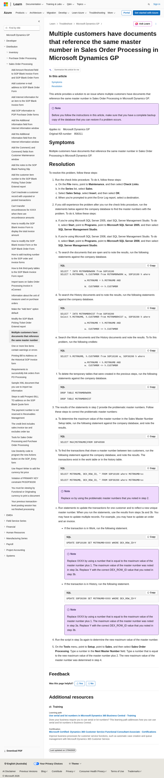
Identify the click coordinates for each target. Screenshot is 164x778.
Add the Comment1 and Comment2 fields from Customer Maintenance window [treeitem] (23, 153)
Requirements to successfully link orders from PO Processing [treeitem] (25, 373)
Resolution (57, 86)
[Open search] (149, 4)
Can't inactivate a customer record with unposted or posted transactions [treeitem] (24, 196)
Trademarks (134, 771)
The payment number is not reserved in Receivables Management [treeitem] (25, 414)
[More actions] (156, 23)
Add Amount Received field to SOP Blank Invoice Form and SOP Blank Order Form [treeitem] (25, 74)
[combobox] (22, 28)
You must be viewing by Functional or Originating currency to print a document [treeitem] (25, 492)
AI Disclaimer (9, 771)
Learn (52, 23)
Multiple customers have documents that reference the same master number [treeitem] (25, 336)
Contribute (57, 771)
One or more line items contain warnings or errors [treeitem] (24, 348)
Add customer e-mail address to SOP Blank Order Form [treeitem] (25, 87)
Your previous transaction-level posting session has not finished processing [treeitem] (24, 505)
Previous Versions (28, 771)
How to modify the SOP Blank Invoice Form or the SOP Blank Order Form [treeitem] (24, 245)
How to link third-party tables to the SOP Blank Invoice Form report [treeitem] (25, 272)
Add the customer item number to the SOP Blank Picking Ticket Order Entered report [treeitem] (24, 181)
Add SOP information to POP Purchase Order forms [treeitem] (25, 112)
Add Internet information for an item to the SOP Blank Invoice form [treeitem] (25, 101)
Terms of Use (117, 771)
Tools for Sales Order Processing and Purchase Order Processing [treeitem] (24, 441)
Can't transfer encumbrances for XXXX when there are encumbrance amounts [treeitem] (23, 212)
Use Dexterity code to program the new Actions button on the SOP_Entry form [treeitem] (23, 457)
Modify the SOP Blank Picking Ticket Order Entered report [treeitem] (22, 322)
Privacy (69, 771)
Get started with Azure (146, 12)
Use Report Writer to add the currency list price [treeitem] (25, 470)
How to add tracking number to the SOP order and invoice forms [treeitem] (25, 258)
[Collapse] (39, 21)
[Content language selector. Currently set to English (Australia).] (16, 763)
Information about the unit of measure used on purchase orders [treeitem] (25, 299)
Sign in (156, 4)
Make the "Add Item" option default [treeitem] (24, 311)
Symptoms (57, 82)
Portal (127, 12)
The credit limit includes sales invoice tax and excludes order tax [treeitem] (23, 428)
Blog (43, 771)
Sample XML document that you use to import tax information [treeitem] (25, 387)
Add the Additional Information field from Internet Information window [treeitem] (25, 124)
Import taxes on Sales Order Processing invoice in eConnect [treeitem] (25, 286)
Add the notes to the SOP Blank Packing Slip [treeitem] (24, 167)
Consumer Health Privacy (92, 771)
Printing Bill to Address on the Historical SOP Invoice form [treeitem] (24, 359)
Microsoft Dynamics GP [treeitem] (18, 35)
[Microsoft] (6, 4)
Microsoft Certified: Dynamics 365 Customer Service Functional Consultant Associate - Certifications (102, 732)
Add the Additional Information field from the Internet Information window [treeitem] (25, 138)
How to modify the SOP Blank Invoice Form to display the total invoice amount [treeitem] (23, 229)
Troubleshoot (65, 23)
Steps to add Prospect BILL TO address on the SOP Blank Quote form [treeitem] (25, 400)
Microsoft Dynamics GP (87, 23)
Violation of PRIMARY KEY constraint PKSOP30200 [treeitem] (24, 480)
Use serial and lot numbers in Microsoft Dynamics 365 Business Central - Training (92, 715)
